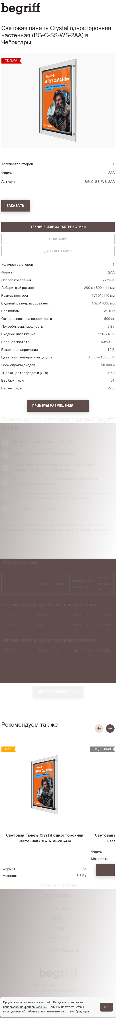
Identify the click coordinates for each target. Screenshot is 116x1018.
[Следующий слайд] (110, 728)
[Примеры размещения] (58, 406)
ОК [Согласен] (106, 1007)
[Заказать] (15, 206)
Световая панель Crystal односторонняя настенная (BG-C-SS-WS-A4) (44, 838)
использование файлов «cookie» (25, 1007)
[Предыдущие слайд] (99, 728)
